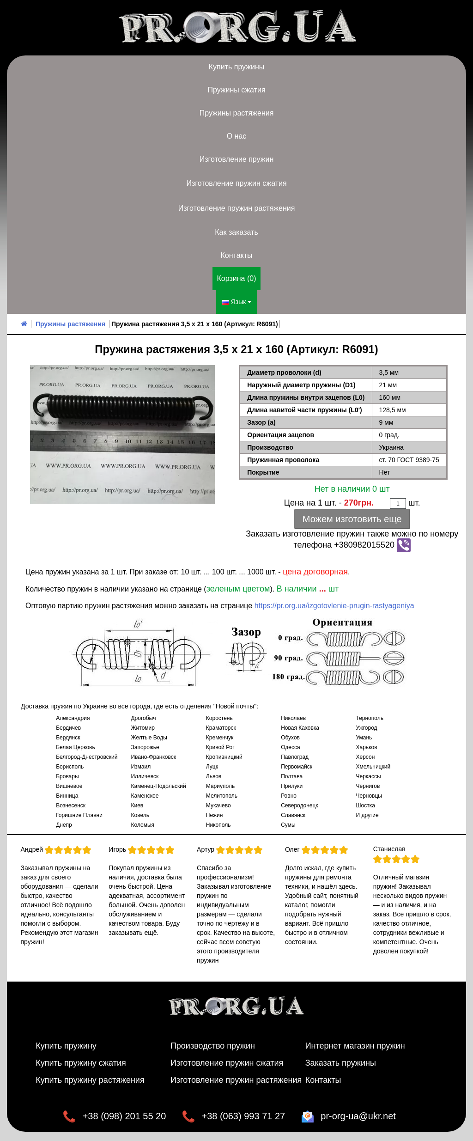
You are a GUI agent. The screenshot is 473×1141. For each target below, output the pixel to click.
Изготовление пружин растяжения (236, 208)
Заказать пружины (340, 1063)
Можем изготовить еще (352, 519)
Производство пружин (212, 1045)
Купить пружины (237, 67)
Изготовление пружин (236, 159)
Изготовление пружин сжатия (236, 183)
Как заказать (236, 232)
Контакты (236, 255)
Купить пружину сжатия (81, 1063)
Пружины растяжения (237, 113)
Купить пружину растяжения (90, 1080)
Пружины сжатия (236, 90)
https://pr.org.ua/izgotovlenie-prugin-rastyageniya (334, 606)
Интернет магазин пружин (355, 1045)
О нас (237, 136)
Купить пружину (66, 1045)
